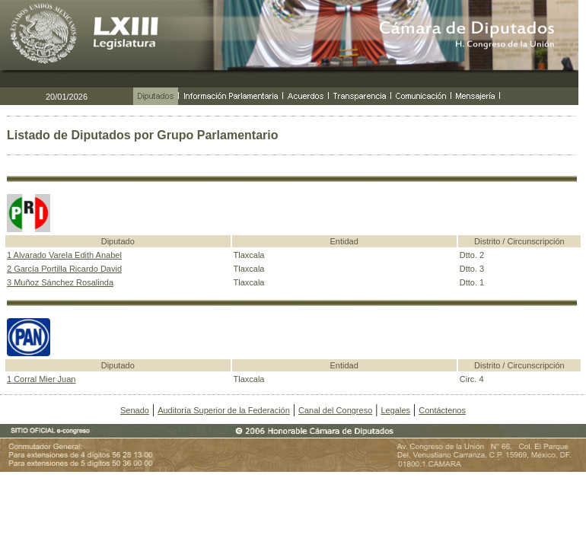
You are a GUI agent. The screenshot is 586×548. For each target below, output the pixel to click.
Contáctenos (442, 410)
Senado (134, 410)
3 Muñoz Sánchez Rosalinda (60, 282)
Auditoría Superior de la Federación (224, 410)
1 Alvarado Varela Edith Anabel (64, 255)
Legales (395, 410)
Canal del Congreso (335, 410)
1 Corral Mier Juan (41, 379)
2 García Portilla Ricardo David (64, 268)
